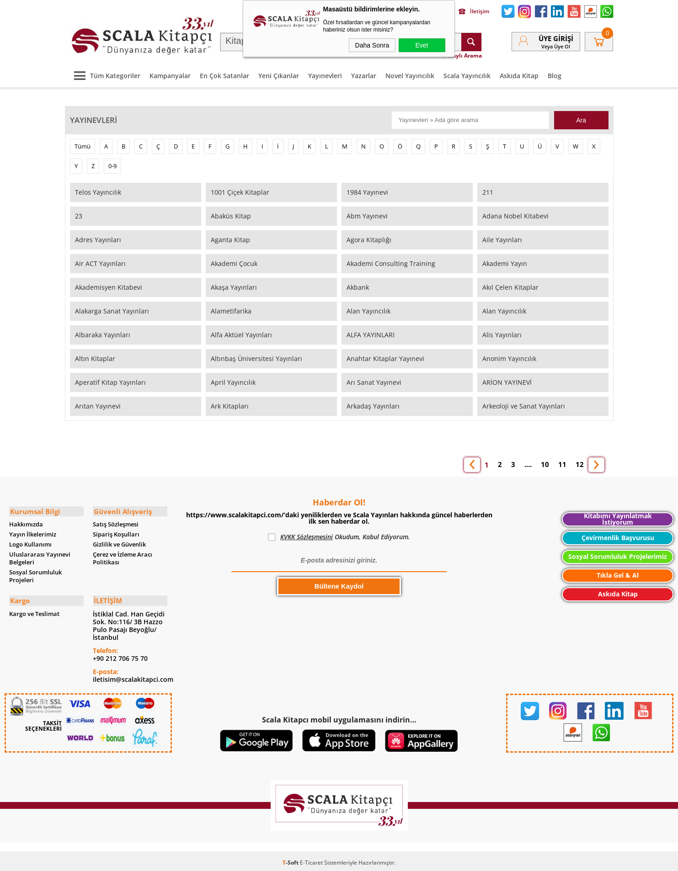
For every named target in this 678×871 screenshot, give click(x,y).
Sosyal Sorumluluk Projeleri (35, 574)
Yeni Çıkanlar (278, 73)
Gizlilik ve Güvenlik (119, 542)
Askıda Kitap (519, 73)
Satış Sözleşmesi (116, 522)
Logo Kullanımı (30, 542)
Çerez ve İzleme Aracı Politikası (122, 556)
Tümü (83, 144)
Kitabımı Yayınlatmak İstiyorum (618, 517)
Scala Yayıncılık (467, 73)
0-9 (112, 164)
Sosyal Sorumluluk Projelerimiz (617, 555)
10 (545, 462)
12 (580, 462)
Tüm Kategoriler (104, 73)
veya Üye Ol (555, 45)
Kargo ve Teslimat (34, 611)
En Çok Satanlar (224, 73)
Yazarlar (363, 73)
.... (528, 462)
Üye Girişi (556, 37)
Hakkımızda (26, 522)
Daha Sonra (372, 45)
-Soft (291, 859)
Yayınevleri (325, 73)
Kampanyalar (170, 73)
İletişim (474, 11)
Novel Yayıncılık (409, 73)
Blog (554, 73)
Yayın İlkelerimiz (32, 532)
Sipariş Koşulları (116, 532)
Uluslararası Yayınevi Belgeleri (39, 556)
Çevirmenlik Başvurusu (618, 536)
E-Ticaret (311, 859)
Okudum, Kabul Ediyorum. (339, 535)
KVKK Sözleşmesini (306, 535)
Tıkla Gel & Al (618, 573)
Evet (421, 45)
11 (562, 462)
